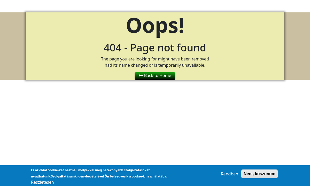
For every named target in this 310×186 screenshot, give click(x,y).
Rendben (229, 175)
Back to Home (155, 75)
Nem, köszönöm (259, 175)
